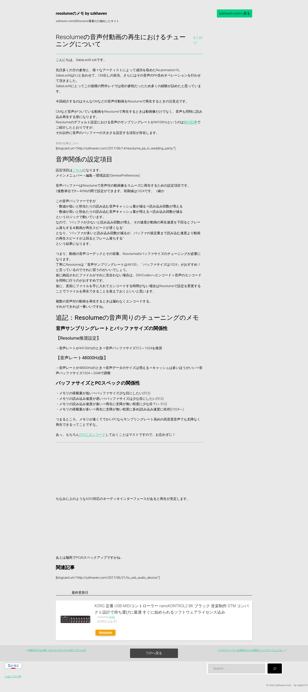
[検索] (275, 668)
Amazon (105, 632)
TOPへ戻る (154, 653)
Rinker (112, 617)
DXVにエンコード (92, 435)
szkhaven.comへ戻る (234, 13)
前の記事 (190, 122)
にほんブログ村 (13, 676)
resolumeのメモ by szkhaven (81, 13)
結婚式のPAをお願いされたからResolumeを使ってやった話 (57, 650)
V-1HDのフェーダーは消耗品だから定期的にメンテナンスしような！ (251, 650)
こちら (77, 170)
